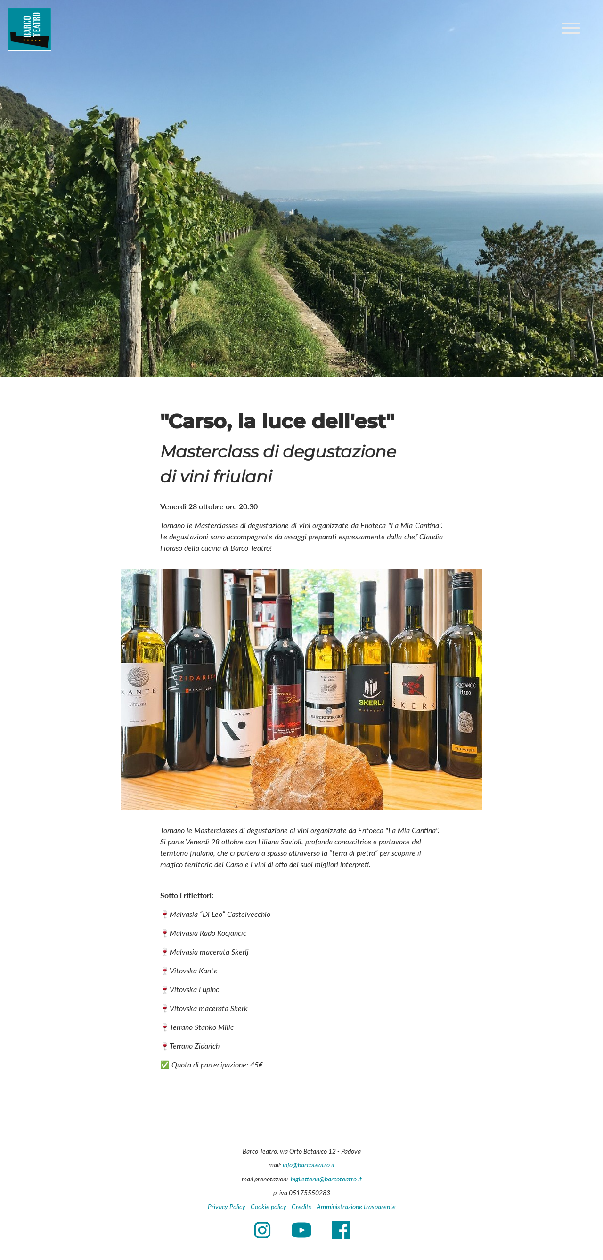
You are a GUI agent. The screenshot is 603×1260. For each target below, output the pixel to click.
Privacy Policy (226, 1207)
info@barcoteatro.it (309, 1165)
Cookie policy (268, 1207)
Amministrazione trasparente (356, 1207)
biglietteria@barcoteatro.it (326, 1179)
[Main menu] (571, 29)
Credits (301, 1207)
